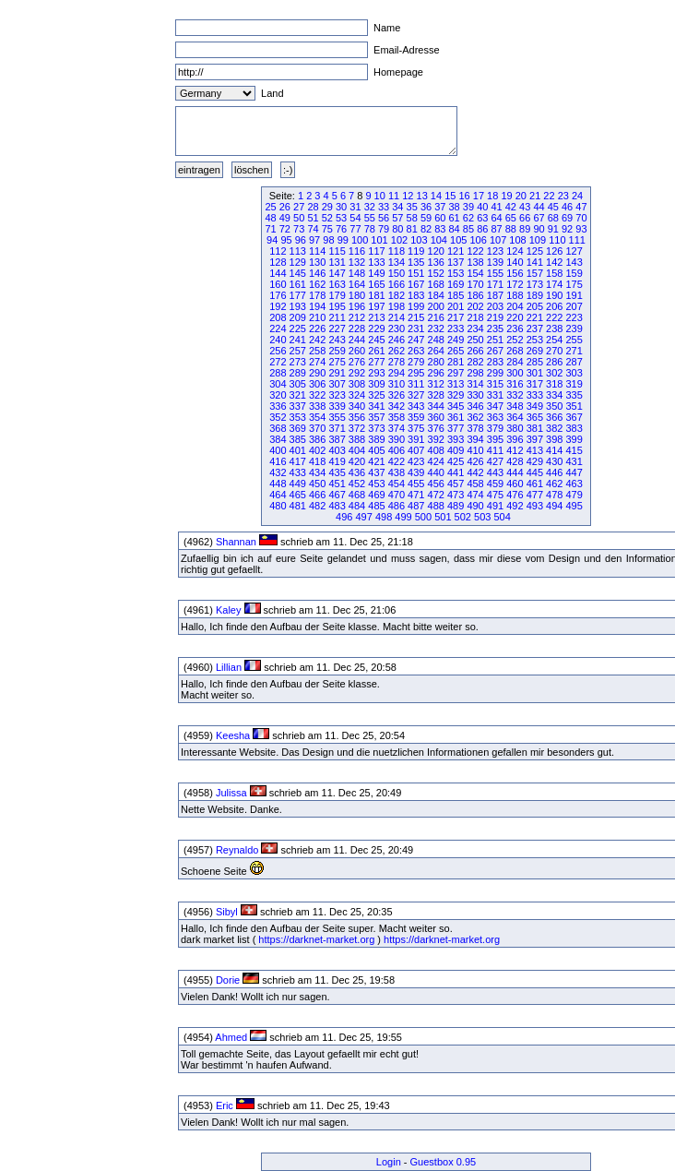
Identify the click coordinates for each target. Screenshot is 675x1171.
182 (396, 295)
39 (468, 206)
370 (317, 428)
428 (514, 461)
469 (376, 494)
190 (554, 295)
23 (563, 195)
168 (436, 284)
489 (455, 505)
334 (554, 394)
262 (396, 350)
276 (357, 361)
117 (376, 251)
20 (521, 195)
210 (317, 317)
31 (355, 206)
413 (535, 450)
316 (514, 383)
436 (357, 472)
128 (277, 262)
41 (496, 206)
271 (573, 350)
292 (357, 372)
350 (554, 406)
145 (298, 273)
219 (495, 317)
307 (336, 383)
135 (416, 262)
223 (573, 317)
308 (357, 383)
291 (336, 372)
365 (535, 417)
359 (416, 417)
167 (416, 284)
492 (514, 505)
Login (388, 1161)
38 (454, 206)
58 (412, 217)
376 (436, 428)
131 (336, 262)
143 (573, 262)
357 (376, 417)
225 (298, 328)
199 (416, 306)
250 (475, 339)
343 (416, 406)
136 (436, 262)
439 (416, 472)
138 (475, 262)
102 (399, 239)
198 (396, 306)
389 (376, 439)
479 (573, 494)
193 (298, 306)
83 (439, 228)
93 (580, 228)
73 (298, 228)
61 (454, 217)
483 (336, 505)
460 (514, 483)
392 (436, 439)
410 (475, 450)
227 (336, 328)
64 (496, 217)
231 (416, 328)
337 (298, 406)
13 (422, 195)
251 (495, 339)
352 (277, 417)
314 (475, 383)
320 (277, 394)
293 (376, 372)
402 (317, 450)
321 (298, 394)
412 (514, 450)
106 (477, 239)
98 (328, 239)
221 (535, 317)
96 (300, 239)
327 (416, 394)
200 (436, 306)
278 (396, 361)
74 (312, 228)
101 (379, 239)
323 (336, 394)
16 (463, 195)
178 (317, 295)
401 (298, 450)
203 (495, 306)
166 (396, 284)
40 (482, 206)
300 (514, 372)
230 (396, 328)
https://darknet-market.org (316, 939)
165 (376, 284)
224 (277, 328)
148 (357, 273)
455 (416, 483)
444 (514, 472)
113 (298, 251)
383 (573, 428)
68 (553, 217)
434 (317, 472)
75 (327, 228)
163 (336, 284)
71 (270, 228)
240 (277, 339)
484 (357, 505)
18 (492, 195)
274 (317, 361)
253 (535, 339)
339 (336, 406)
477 (535, 494)
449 (298, 483)
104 (439, 239)
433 (298, 472)
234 (475, 328)
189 (535, 295)
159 (573, 273)
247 (416, 339)
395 (495, 439)
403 (336, 450)
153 (455, 273)
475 (495, 494)
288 (277, 372)
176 (277, 295)
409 (455, 450)
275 (336, 361)
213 (376, 317)
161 (298, 284)
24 (577, 195)
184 (436, 295)
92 (567, 228)
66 (524, 217)
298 (475, 372)
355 (336, 417)
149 (376, 273)
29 (327, 206)
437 (376, 472)
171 (495, 284)
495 (573, 505)
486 (396, 505)
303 (573, 372)
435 (336, 472)
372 (357, 428)
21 (534, 195)
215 (416, 317)
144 (277, 273)
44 (538, 206)
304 (277, 383)
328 (436, 394)
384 (277, 439)
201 (455, 306)
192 (277, 306)
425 (455, 461)
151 (416, 273)
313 (455, 383)
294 (396, 372)
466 (317, 494)
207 (573, 306)
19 (506, 195)
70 (580, 217)
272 (277, 361)
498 (383, 516)
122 (475, 251)
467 (336, 494)
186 (475, 295)
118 (396, 251)
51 (312, 217)
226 (317, 328)
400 (277, 450)
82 (426, 228)
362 (475, 417)
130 (317, 262)
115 (336, 251)
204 (514, 306)
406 (396, 450)
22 (548, 195)
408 (436, 450)
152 (436, 273)
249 (455, 339)
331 (495, 394)
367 (573, 417)
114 (317, 251)
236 (514, 328)
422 (396, 461)
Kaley (229, 609)
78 (369, 228)
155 (495, 273)
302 (554, 372)
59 (426, 217)
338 (317, 406)
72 (284, 228)
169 (455, 284)
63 (482, 217)
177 (298, 295)
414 (554, 450)
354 (317, 417)
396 (514, 439)
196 (357, 306)
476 (514, 494)
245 (376, 339)
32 (369, 206)
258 (317, 350)
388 (357, 439)
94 (272, 239)
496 (344, 516)
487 (416, 505)
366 (554, 417)
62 (468, 217)
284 (514, 361)
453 (376, 483)
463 (573, 483)
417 (298, 461)
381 (535, 428)
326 (396, 394)
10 (379, 195)
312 (436, 383)
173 (535, 284)
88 (510, 228)
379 (495, 428)
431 (573, 461)
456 (436, 483)
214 (396, 317)
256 (277, 350)
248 (436, 339)
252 (514, 339)
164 (357, 284)
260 (357, 350)
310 (396, 383)
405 (376, 450)
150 (396, 273)
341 (376, 406)
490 (475, 505)
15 (450, 195)
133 (376, 262)
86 (482, 228)
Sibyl (227, 911)
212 (357, 317)
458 (475, 483)
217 (455, 317)
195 (336, 306)
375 (416, 428)
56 (383, 217)
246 (396, 339)
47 (580, 206)
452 (357, 483)
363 (495, 417)
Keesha (233, 735)
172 (514, 284)
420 (357, 461)
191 (573, 295)
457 (455, 483)
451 (336, 483)
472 (436, 494)
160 (277, 284)
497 (363, 516)
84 (454, 228)
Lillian (229, 667)
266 (475, 350)
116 (357, 251)
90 (538, 228)
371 (336, 428)
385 (298, 439)
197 (376, 306)
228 (357, 328)
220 (514, 317)
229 (376, 328)
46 (567, 206)
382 (554, 428)
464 (277, 494)
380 (514, 428)
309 (376, 383)
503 (482, 516)
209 (298, 317)
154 (475, 273)
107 (498, 239)
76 (341, 228)
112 (277, 251)
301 (535, 372)
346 (475, 406)
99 (343, 239)
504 (501, 516)
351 (573, 406)
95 (285, 239)
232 (436, 328)
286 (554, 361)
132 (357, 262)
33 (383, 206)
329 (455, 394)
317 (535, 383)
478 (554, 494)
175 (573, 284)
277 (376, 361)
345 (455, 406)
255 (573, 339)
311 (416, 383)
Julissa (231, 792)
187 (495, 295)
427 (495, 461)
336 (277, 406)
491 (495, 505)
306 (317, 383)
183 (416, 295)
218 (475, 317)
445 (535, 472)
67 (538, 217)
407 (416, 450)
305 (298, 383)
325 (376, 394)
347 (495, 406)
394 (475, 439)
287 (573, 361)
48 (270, 217)
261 (376, 350)
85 (468, 228)
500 (423, 516)
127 (573, 251)
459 (495, 483)
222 (554, 317)
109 (537, 239)
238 (554, 328)
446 (554, 472)
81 (412, 228)
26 (284, 206)
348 (514, 406)
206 (554, 306)
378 (475, 428)
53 (341, 217)
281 (455, 361)
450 (317, 483)
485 (376, 505)
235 (495, 328)
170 (475, 284)
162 (317, 284)
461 (535, 483)
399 (573, 439)
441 (455, 472)
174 (554, 284)
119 (416, 251)
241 (298, 339)
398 (554, 439)
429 (535, 461)
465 (298, 494)
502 (463, 516)
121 (455, 251)
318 (554, 383)
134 (396, 262)
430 (554, 461)
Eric (224, 1105)
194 (317, 306)
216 (436, 317)
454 (396, 483)
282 (475, 361)
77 (355, 228)
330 (475, 394)
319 (573, 383)
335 (573, 394)
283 (495, 361)
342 (396, 406)
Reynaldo (237, 849)
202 (475, 306)
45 (553, 206)
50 (298, 217)
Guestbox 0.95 (443, 1161)
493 (535, 505)
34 (397, 206)
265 (455, 350)
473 (455, 494)
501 (442, 516)
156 (514, 273)
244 (357, 339)
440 (436, 472)
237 (535, 328)
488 (436, 505)
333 (535, 394)
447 (573, 472)
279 (416, 361)
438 (396, 472)
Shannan (236, 541)
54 (355, 217)
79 (383, 228)
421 (376, 461)
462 (554, 483)
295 (416, 372)
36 (426, 206)
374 (396, 428)
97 (314, 239)
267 (495, 350)
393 (455, 439)
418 (317, 461)
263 (416, 350)
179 (336, 295)
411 (495, 450)
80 (397, 228)
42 (510, 206)
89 (524, 228)
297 (455, 372)
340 (357, 406)
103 (418, 239)
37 (439, 206)
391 (416, 439)
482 (317, 505)
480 (277, 505)
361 (455, 417)
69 (567, 217)
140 (514, 262)
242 (317, 339)
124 (514, 251)
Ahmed (231, 1037)
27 (298, 206)
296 (436, 372)
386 (317, 439)
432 (277, 472)
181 (376, 295)
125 (535, 251)
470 (396, 494)
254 (554, 339)
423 (416, 461)
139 (495, 262)
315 (495, 383)
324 (357, 394)
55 (369, 217)
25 (270, 206)
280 (436, 361)
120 (436, 251)
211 (336, 317)
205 (535, 306)
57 (397, 217)
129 (298, 262)
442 (475, 472)
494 (554, 505)
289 (298, 372)
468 (357, 494)
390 (396, 439)
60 (439, 217)
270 (554, 350)
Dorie (228, 980)
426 (475, 461)
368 (277, 428)
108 (517, 239)
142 (554, 262)
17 (478, 195)
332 (514, 394)
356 (357, 417)
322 (317, 394)
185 (455, 295)
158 (554, 273)
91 (553, 228)
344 (436, 406)
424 (436, 461)
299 (495, 372)
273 (298, 361)
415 (573, 450)
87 (496, 228)
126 (554, 251)
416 (277, 461)
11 (393, 195)
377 (455, 428)
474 (475, 494)
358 (396, 417)
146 (317, 273)
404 (357, 450)
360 (436, 417)
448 (277, 483)
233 (455, 328)
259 (336, 350)
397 (535, 439)
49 (284, 217)
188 (514, 295)
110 (557, 239)
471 (416, 494)
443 (495, 472)
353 (298, 417)
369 (298, 428)
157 (535, 273)
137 (455, 262)
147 (336, 273)
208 (277, 317)
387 (336, 439)
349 (535, 406)
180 (357, 295)
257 (298, 350)
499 (403, 516)
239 (573, 328)
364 (514, 417)
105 (458, 239)
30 (341, 206)
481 (298, 505)
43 (524, 206)
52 (327, 217)
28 (312, 206)
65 (510, 217)
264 (436, 350)
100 (359, 239)
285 (535, 361)
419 (336, 461)
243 (336, 339)
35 (412, 206)
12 (407, 195)
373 (376, 428)
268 (514, 350)
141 (535, 262)
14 (436, 195)
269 (535, 350)
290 (317, 372)
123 (495, 251)
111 (577, 239)
